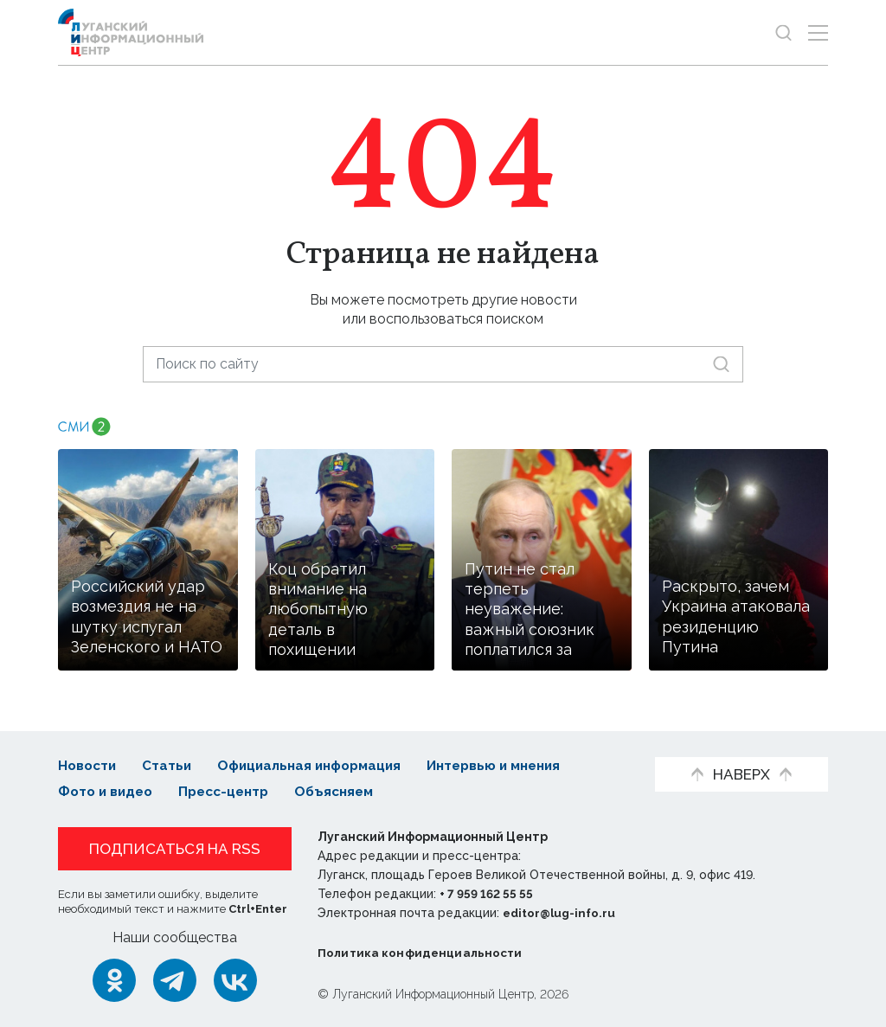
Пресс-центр (231, 791)
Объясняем (346, 791)
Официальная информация (318, 765)
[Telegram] (174, 979)
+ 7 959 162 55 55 (488, 894)
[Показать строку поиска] (783, 32)
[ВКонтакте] (235, 979)
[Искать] (721, 364)
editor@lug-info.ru (561, 913)
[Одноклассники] (114, 979)
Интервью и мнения (512, 765)
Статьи (170, 765)
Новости (88, 765)
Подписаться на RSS (174, 848)
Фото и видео (107, 791)
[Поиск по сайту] (443, 364)
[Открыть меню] (818, 32)
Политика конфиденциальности (422, 953)
